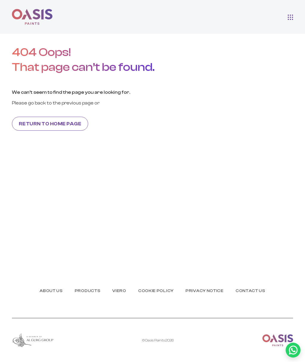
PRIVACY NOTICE (205, 290)
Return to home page (50, 124)
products (88, 290)
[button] (290, 17)
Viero (119, 290)
